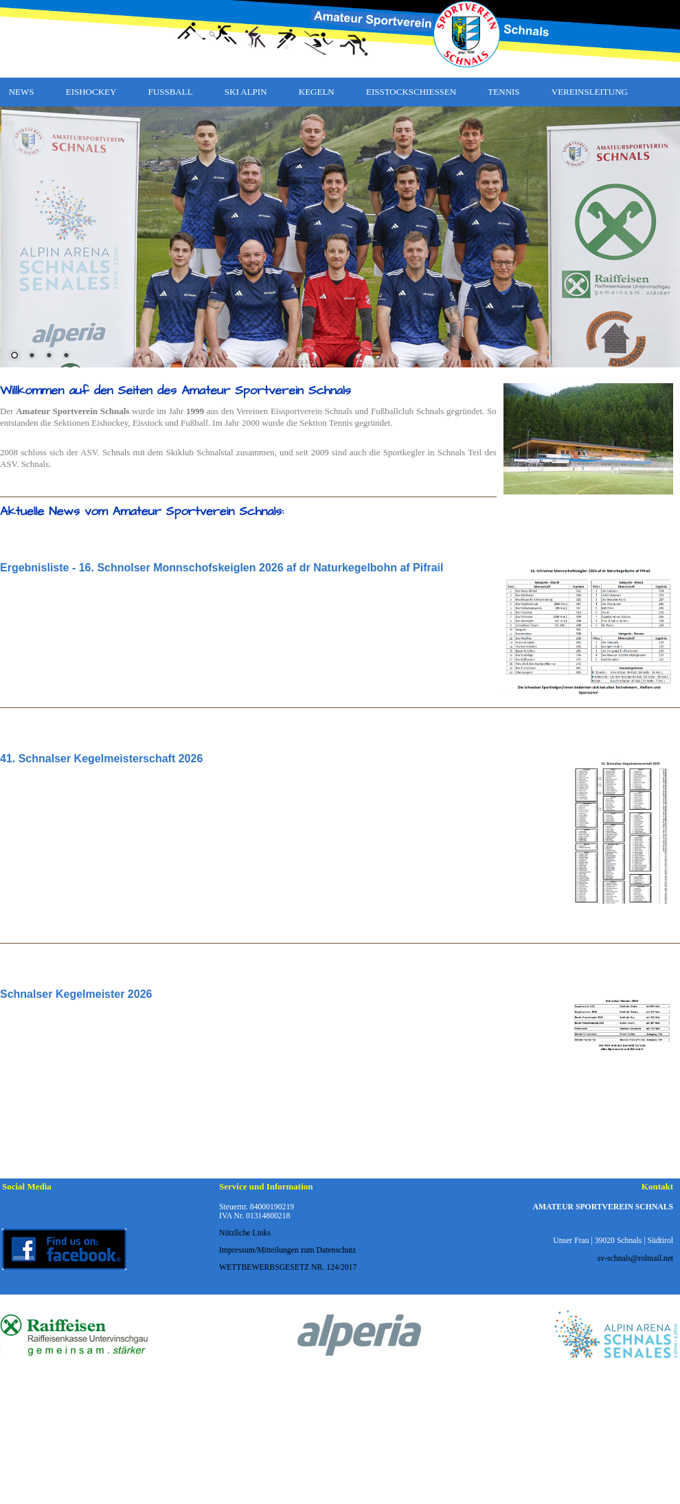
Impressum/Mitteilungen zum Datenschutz (287, 1250)
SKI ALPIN (246, 92)
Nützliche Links (245, 1233)
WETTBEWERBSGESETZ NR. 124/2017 (287, 1267)
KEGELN (317, 92)
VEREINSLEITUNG (590, 92)
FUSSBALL (170, 92)
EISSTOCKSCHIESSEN (411, 92)
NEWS (21, 92)
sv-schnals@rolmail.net (635, 1258)
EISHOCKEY (91, 92)
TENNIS (503, 92)
